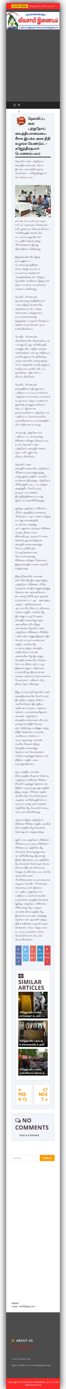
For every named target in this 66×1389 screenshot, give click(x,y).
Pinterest (47, 955)
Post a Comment (29, 1135)
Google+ (32, 953)
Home (14, 1303)
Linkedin (40, 953)
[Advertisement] (33, 66)
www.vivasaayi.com (20, 1358)
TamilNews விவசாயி (44, 1382)
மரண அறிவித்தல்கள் (23, 1306)
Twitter (25, 953)
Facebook (18, 955)
